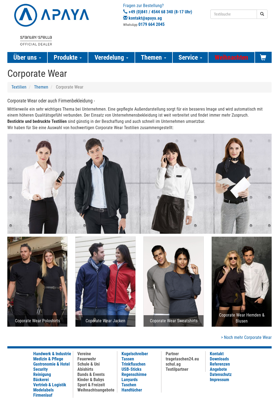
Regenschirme (134, 374)
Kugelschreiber (135, 353)
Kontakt (217, 353)
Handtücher (132, 390)
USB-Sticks (131, 369)
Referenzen (220, 364)
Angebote (218, 369)
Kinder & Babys (90, 379)
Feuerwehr (86, 359)
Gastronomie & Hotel (51, 364)
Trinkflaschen (133, 364)
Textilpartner (177, 369)
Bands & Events (91, 374)
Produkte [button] (68, 57)
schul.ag (173, 364)
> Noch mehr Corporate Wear (246, 337)
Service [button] (190, 57)
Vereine (84, 353)
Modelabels (43, 390)
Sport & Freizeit (91, 384)
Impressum (219, 379)
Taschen (129, 384)
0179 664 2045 (151, 24)
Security (40, 369)
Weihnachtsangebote (95, 390)
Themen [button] (153, 57)
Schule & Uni (88, 364)
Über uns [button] (27, 57)
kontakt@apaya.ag (145, 18)
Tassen (128, 359)
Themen (41, 87)
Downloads (219, 359)
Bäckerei (41, 379)
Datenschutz (221, 374)
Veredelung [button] (111, 57)
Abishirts (85, 369)
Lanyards (130, 379)
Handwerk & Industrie (52, 353)
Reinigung (42, 374)
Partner (172, 353)
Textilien (18, 87)
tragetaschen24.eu (182, 359)
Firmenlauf (42, 395)
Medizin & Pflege (48, 359)
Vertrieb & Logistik (49, 384)
